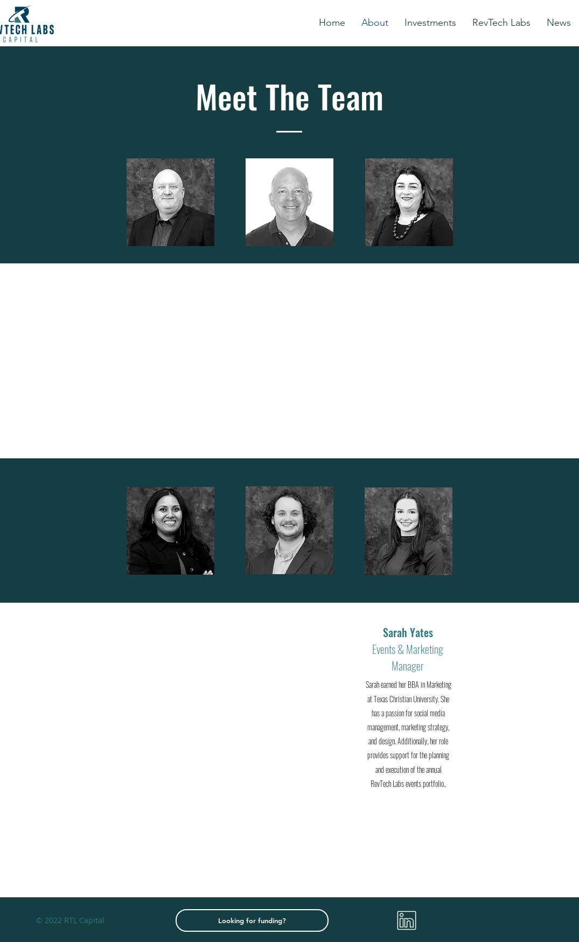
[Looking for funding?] (252, 920)
